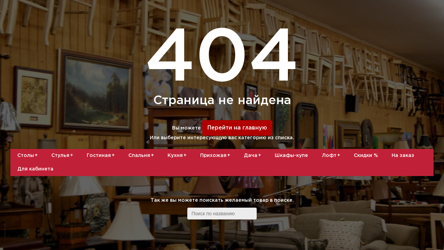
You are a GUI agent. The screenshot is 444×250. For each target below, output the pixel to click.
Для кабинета (35, 169)
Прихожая (216, 155)
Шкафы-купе (291, 155)
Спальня (142, 155)
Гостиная (102, 155)
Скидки (366, 155)
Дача (254, 155)
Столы (28, 155)
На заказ (403, 155)
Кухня (178, 155)
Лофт (332, 155)
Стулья (63, 155)
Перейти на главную (237, 128)
